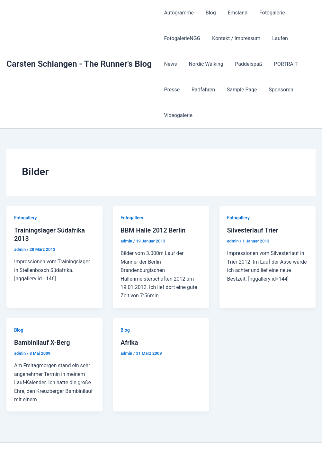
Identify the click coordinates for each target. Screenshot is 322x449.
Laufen (276, 38)
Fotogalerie (267, 13)
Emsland (234, 13)
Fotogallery (25, 192)
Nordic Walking (180, 64)
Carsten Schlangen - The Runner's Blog (79, 51)
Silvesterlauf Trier (252, 204)
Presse (287, 64)
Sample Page (212, 90)
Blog (208, 13)
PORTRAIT (257, 64)
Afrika (129, 317)
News (300, 38)
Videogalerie (286, 90)
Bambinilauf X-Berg (42, 317)
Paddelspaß (221, 64)
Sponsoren (249, 90)
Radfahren (175, 90)
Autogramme (178, 13)
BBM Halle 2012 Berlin (153, 204)
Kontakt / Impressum (234, 38)
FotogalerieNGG (181, 38)
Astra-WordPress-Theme (245, 433)
